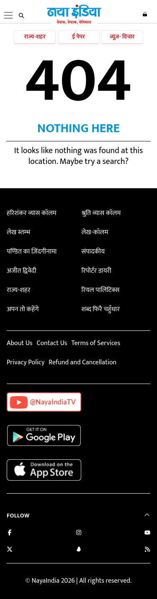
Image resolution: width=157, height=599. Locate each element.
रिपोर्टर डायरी (96, 270)
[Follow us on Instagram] (79, 533)
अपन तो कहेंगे (23, 309)
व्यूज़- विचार (122, 36)
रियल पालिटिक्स (100, 290)
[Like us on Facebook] (10, 533)
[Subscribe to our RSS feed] (147, 550)
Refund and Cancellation (82, 362)
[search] (21, 15)
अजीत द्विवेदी (21, 270)
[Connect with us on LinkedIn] (79, 550)
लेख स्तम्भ (18, 232)
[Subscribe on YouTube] (147, 533)
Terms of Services (95, 343)
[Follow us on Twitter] (10, 550)
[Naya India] (74, 22)
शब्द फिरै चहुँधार (100, 309)
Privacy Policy (25, 362)
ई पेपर (78, 36)
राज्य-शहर (35, 36)
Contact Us (51, 343)
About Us (19, 343)
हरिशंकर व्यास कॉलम (32, 213)
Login (144, 14)
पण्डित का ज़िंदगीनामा (32, 251)
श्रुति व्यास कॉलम (101, 213)
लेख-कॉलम (94, 232)
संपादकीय (93, 251)
